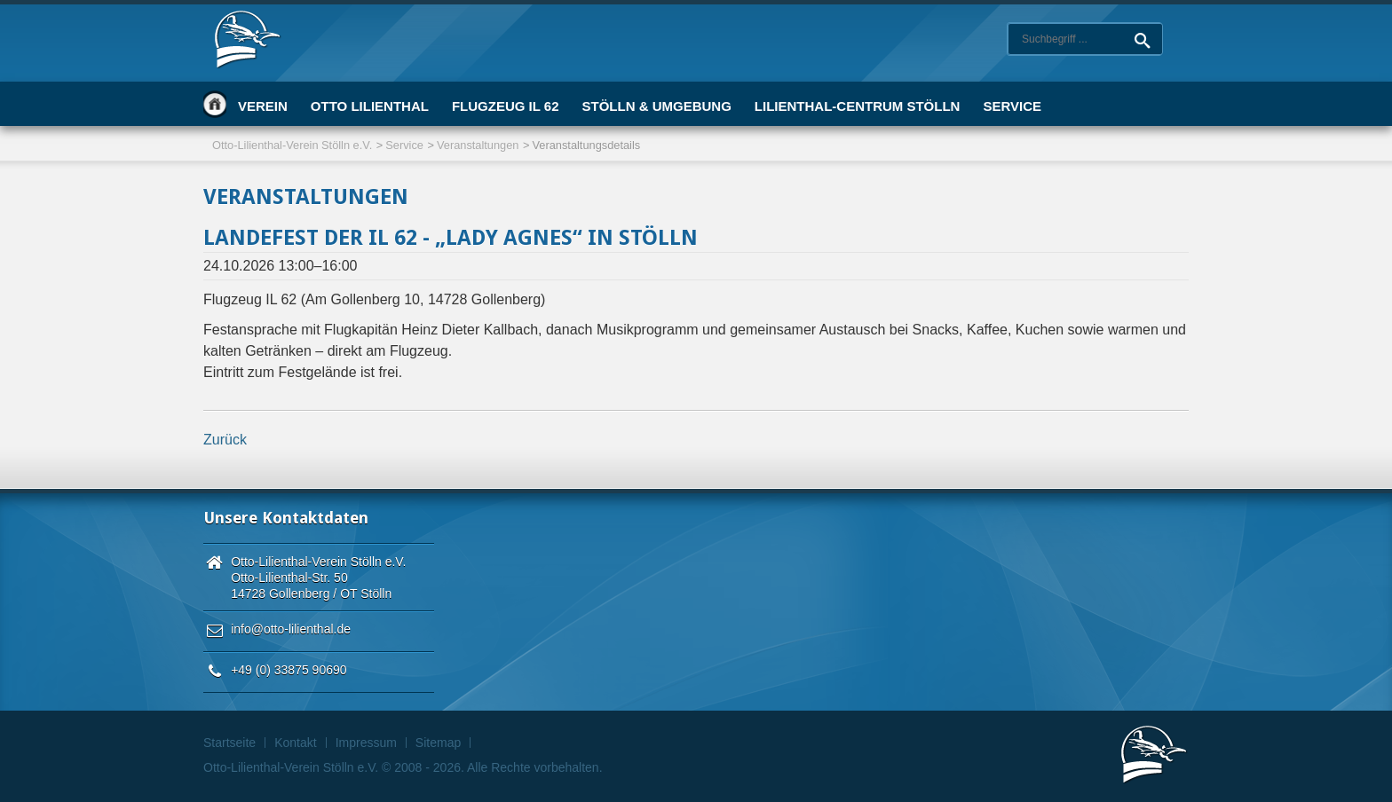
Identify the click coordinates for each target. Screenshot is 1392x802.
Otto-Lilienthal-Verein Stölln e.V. (292, 145)
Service (1012, 106)
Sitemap (438, 742)
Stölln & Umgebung (656, 106)
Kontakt (295, 742)
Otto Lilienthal (370, 106)
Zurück (225, 439)
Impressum (366, 742)
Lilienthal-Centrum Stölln (858, 106)
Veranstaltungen (478, 145)
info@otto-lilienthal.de (291, 629)
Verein (263, 106)
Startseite (214, 104)
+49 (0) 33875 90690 (288, 670)
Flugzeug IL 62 (505, 106)
